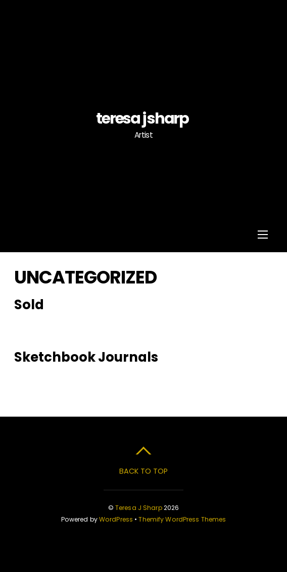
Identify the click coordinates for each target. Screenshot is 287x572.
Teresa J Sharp (138, 507)
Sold (29, 305)
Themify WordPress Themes (182, 519)
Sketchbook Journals (86, 357)
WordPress (116, 519)
